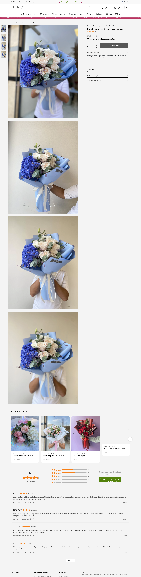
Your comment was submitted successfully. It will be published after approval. (110, 479)
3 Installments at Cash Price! (12, 18)
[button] (29, 14)
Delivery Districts (16, 2)
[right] (130, 439)
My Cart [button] (126, 7)
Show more (70, 560)
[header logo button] (17, 8)
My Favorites (106, 8)
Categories (62, 572)
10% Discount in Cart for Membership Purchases (41, 18)
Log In (117, 8)
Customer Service (41, 572)
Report (125, 502)
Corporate (15, 572)
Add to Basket (113, 45)
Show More (93, 70)
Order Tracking (29, 2)
